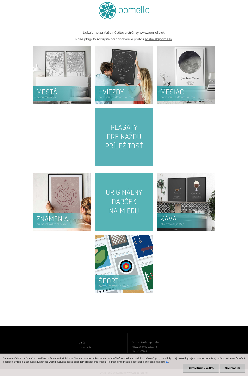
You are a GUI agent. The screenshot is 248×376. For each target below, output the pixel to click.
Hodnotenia (85, 347)
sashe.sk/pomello (158, 39)
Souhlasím (232, 368)
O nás (82, 342)
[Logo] (124, 10)
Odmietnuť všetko (201, 368)
